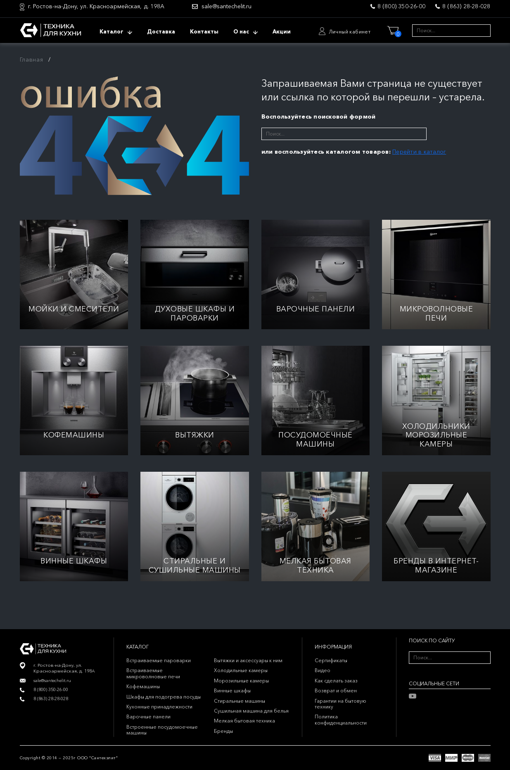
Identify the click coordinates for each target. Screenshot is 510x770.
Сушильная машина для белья (251, 711)
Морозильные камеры (241, 680)
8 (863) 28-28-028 (466, 6)
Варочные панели (148, 716)
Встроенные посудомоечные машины (162, 730)
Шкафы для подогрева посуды (163, 697)
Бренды (223, 731)
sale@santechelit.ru (226, 6)
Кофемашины (143, 686)
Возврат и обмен (336, 690)
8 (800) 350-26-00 (401, 6)
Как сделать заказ (336, 680)
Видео (322, 670)
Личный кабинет (350, 32)
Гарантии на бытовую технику (340, 704)
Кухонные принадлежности (159, 706)
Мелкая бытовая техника (244, 721)
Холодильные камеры (241, 670)
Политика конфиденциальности (341, 719)
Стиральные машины (239, 701)
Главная (31, 59)
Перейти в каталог (419, 151)
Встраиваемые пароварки (158, 660)
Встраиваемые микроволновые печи (153, 673)
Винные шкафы (232, 690)
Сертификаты (331, 660)
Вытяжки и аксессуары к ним (248, 660)
